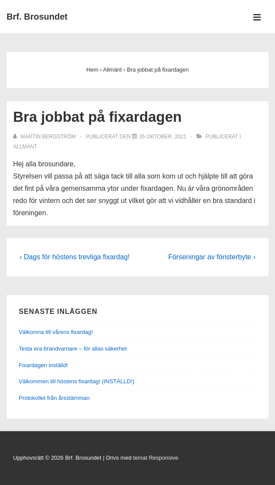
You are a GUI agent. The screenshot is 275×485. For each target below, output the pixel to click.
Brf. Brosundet (37, 16)
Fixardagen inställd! (43, 365)
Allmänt (25, 147)
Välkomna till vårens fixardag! (56, 332)
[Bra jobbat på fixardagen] (163, 137)
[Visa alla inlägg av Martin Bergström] (45, 137)
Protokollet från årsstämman (54, 398)
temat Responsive (155, 457)
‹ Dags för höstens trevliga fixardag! (75, 257)
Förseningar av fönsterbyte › (211, 257)
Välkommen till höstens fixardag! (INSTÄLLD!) (76, 381)
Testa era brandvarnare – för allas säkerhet (73, 348)
